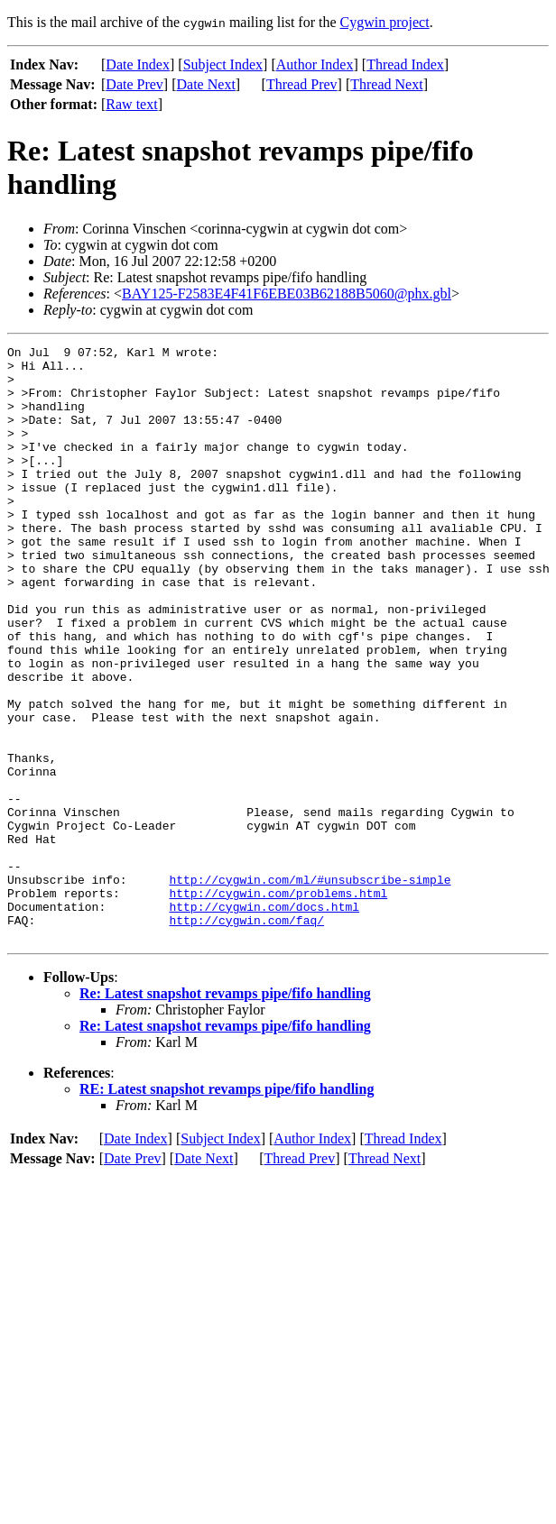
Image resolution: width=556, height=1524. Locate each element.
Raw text (131, 104)
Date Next (206, 84)
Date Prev (134, 84)
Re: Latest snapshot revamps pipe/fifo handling (225, 1112)
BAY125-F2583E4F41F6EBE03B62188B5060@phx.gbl (286, 293)
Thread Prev (302, 84)
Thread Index (405, 64)
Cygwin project (385, 22)
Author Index (315, 64)
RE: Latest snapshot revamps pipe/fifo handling (226, 1208)
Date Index (138, 64)
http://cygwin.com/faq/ (246, 1036)
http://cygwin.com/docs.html (264, 1020)
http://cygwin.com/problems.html (278, 1004)
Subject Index (223, 64)
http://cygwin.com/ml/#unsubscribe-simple (309, 987)
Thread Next (386, 84)
